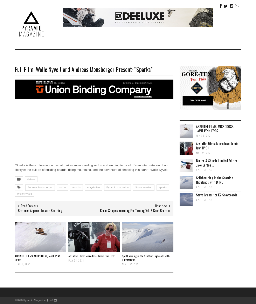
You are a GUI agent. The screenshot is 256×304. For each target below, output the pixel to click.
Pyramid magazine (117, 187)
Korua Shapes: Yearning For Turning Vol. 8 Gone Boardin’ (135, 210)
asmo (62, 187)
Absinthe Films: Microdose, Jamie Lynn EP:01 (91, 256)
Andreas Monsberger (40, 187)
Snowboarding (143, 187)
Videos (31, 179)
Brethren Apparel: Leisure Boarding (40, 210)
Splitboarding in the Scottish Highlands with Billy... (214, 180)
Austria (76, 187)
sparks (163, 187)
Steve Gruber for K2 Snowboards (216, 194)
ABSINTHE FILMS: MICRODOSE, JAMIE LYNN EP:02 (37, 258)
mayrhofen (93, 187)
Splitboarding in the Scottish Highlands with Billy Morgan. (145, 258)
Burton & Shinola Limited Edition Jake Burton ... (216, 163)
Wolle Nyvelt (24, 193)
